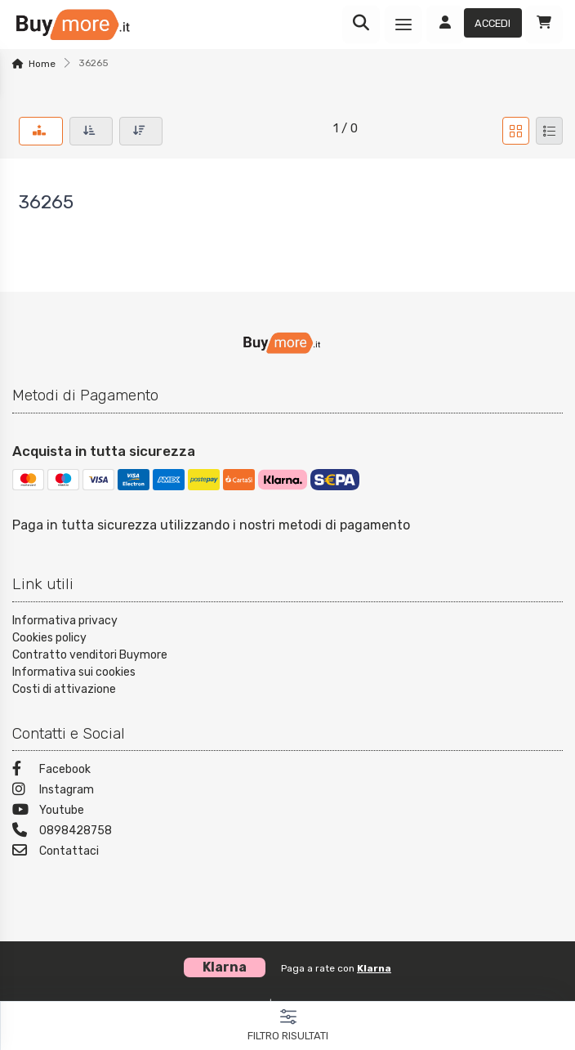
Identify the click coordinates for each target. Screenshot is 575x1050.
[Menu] (403, 24)
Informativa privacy (65, 621)
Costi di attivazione (64, 689)
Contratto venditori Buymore (89, 655)
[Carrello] (544, 24)
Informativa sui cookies (74, 672)
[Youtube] (287, 812)
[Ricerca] (361, 24)
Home (42, 63)
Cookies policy (49, 638)
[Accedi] (474, 24)
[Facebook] (287, 771)
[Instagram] (287, 791)
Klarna (374, 968)
